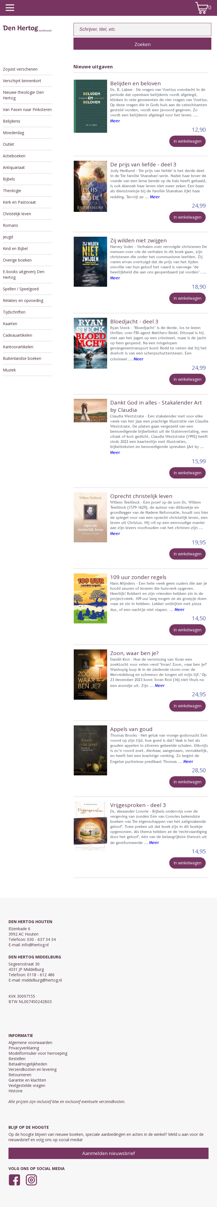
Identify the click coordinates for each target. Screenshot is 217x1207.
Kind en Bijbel (15, 248)
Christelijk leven (17, 213)
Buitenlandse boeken (22, 358)
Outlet (8, 144)
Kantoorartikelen (18, 346)
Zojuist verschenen (20, 69)
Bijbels (9, 179)
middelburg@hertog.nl (42, 980)
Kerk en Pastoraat (19, 202)
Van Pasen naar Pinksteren (27, 109)
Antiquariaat (14, 167)
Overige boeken (17, 260)
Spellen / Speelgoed (21, 289)
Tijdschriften (14, 312)
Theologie (12, 190)
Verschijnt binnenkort (22, 80)
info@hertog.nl (35, 944)
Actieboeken (14, 155)
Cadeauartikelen (17, 335)
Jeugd (8, 237)
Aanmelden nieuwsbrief (108, 1153)
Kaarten (10, 323)
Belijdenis (11, 121)
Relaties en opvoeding (23, 300)
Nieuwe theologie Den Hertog (23, 95)
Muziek (9, 370)
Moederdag (13, 132)
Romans (10, 225)
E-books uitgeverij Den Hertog (23, 274)
